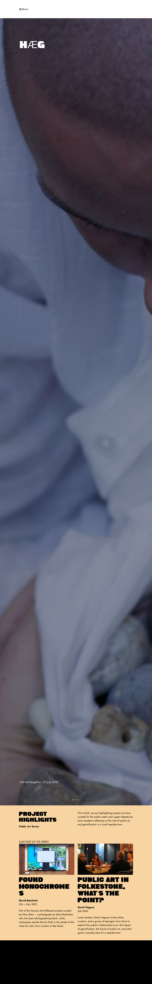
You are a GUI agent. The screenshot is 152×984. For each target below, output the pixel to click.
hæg (32, 45)
